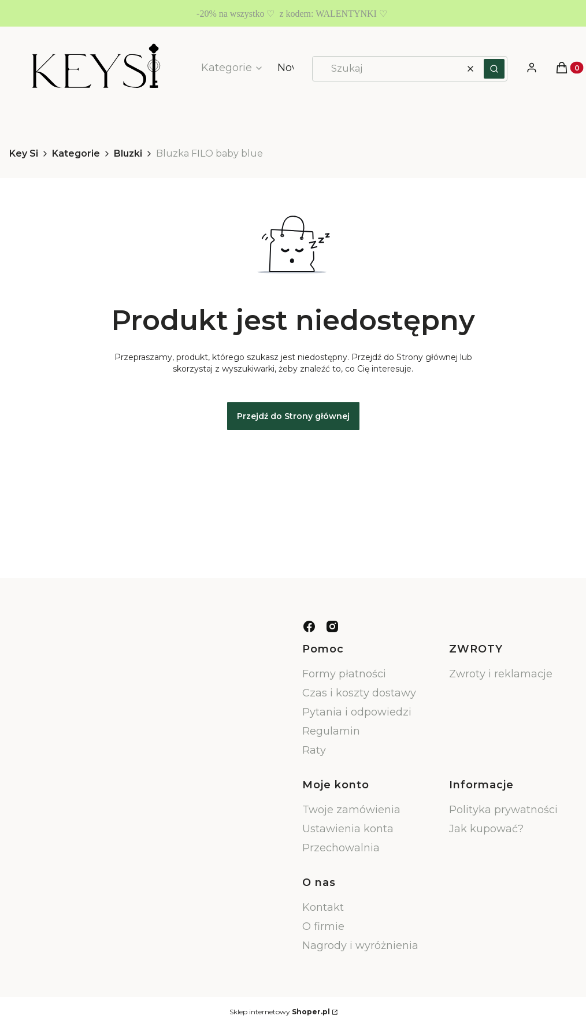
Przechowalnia (341, 847)
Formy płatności (344, 674)
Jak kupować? (486, 828)
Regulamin (331, 731)
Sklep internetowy (279, 1011)
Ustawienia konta (348, 828)
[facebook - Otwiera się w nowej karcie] (309, 626)
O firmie (323, 926)
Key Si (23, 153)
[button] (494, 69)
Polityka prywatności (503, 809)
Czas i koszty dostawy (359, 693)
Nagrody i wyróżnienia (360, 945)
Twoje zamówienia (351, 809)
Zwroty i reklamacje (500, 674)
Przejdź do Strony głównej (293, 416)
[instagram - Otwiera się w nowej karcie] (332, 626)
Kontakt (323, 907)
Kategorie (76, 153)
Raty (314, 750)
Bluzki (128, 153)
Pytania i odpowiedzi (356, 712)
